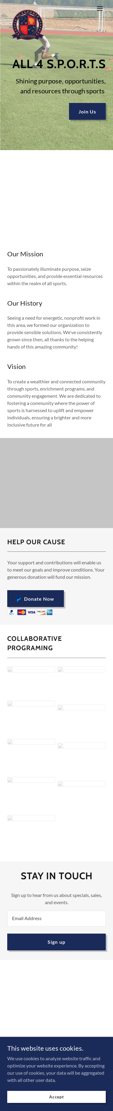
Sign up (56, 942)
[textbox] (56, 918)
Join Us (87, 111)
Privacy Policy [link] (56, 1041)
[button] (100, 8)
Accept (56, 1104)
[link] (28, 8)
